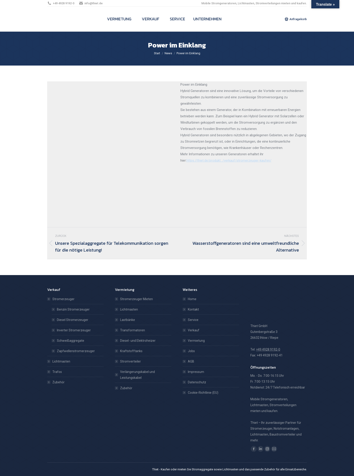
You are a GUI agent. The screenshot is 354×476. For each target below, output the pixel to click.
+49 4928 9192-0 (60, 3)
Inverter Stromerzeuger (74, 330)
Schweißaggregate (70, 340)
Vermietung (196, 340)
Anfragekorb (296, 19)
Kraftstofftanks (131, 351)
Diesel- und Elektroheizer (138, 340)
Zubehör (58, 382)
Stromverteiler (130, 361)
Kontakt (193, 309)
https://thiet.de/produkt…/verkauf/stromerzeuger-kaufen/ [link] (228, 160)
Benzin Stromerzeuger (73, 309)
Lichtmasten (61, 361)
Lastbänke (127, 320)
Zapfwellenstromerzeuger (76, 351)
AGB (191, 361)
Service (193, 320)
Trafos (57, 372)
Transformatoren (132, 330)
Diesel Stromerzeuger (72, 320)
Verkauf (193, 330)
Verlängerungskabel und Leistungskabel (137, 374)
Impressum (196, 372)
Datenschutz (197, 382)
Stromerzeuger (61, 299)
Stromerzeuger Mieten (136, 299)
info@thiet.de (91, 3)
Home (192, 299)
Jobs (191, 351)
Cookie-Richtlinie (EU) (203, 392)
